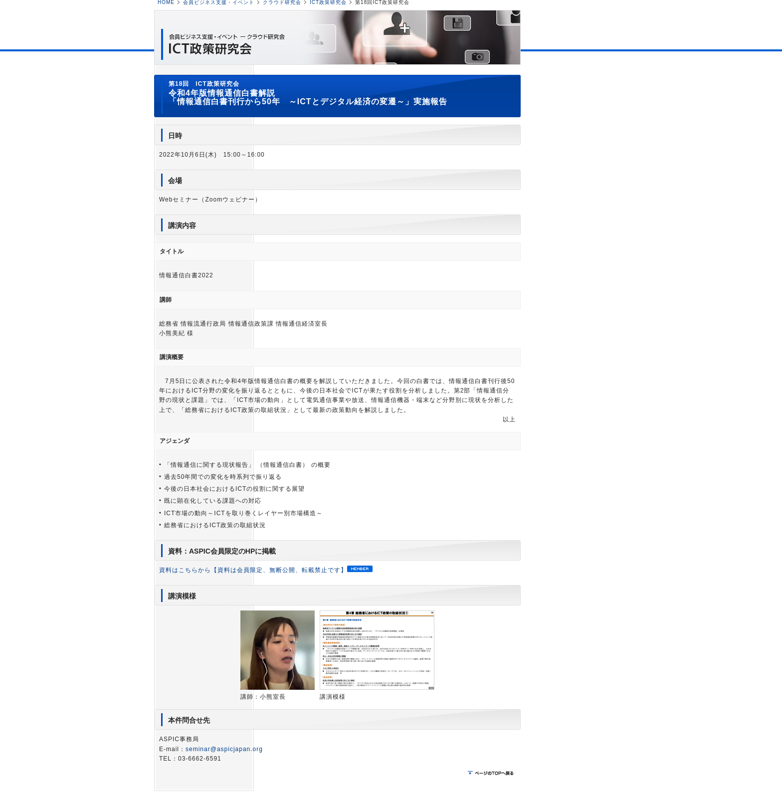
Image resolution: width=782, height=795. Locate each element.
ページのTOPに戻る (492, 773)
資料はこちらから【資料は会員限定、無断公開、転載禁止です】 (266, 570)
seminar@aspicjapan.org (224, 749)
